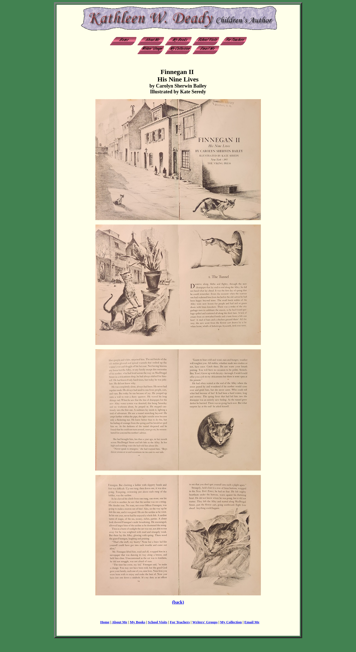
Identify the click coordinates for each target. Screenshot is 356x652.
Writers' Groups (205, 622)
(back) (178, 602)
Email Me (251, 622)
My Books (137, 622)
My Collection (231, 622)
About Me (119, 622)
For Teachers (180, 622)
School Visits (157, 622)
